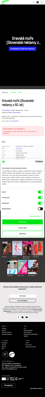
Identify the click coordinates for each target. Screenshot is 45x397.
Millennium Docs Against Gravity (26, 257)
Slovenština (16, 112)
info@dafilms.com (11, 369)
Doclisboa (14, 256)
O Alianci (4, 328)
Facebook (13, 92)
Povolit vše (22, 222)
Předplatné (4, 342)
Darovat (4, 346)
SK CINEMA (14, 121)
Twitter (20, 92)
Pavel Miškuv (6, 110)
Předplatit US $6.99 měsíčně (22, 49)
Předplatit (8, 385)
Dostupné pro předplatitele (31, 334)
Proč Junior (29, 344)
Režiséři (26, 336)
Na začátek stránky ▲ (36, 388)
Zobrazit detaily (35, 216)
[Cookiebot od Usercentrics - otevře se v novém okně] (35, 162)
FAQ (3, 348)
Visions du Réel (31, 275)
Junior (27, 342)
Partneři (4, 330)
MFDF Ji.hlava (21, 275)
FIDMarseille (10, 275)
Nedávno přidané (28, 330)
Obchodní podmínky (7, 334)
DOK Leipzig (36, 256)
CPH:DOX (4, 256)
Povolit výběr (22, 228)
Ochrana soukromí (6, 332)
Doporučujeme (27, 332)
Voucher (4, 344)
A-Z (25, 328)
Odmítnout (22, 233)
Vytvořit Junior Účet (31, 346)
